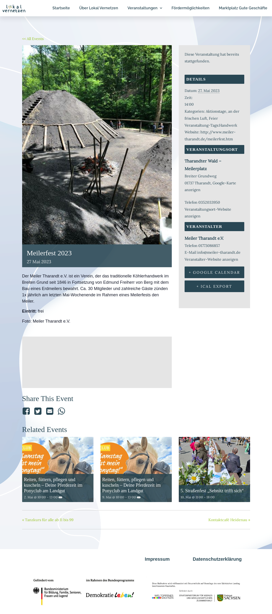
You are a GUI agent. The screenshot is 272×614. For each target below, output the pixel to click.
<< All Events (33, 38)
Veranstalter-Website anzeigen (211, 259)
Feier (213, 118)
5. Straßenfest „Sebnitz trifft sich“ (212, 490)
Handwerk (228, 125)
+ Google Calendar (214, 272)
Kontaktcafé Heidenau (229, 519)
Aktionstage (216, 111)
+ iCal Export (214, 286)
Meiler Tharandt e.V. (204, 238)
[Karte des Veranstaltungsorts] (97, 361)
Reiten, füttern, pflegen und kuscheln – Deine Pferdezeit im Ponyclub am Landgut (53, 485)
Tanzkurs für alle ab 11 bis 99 (47, 519)
